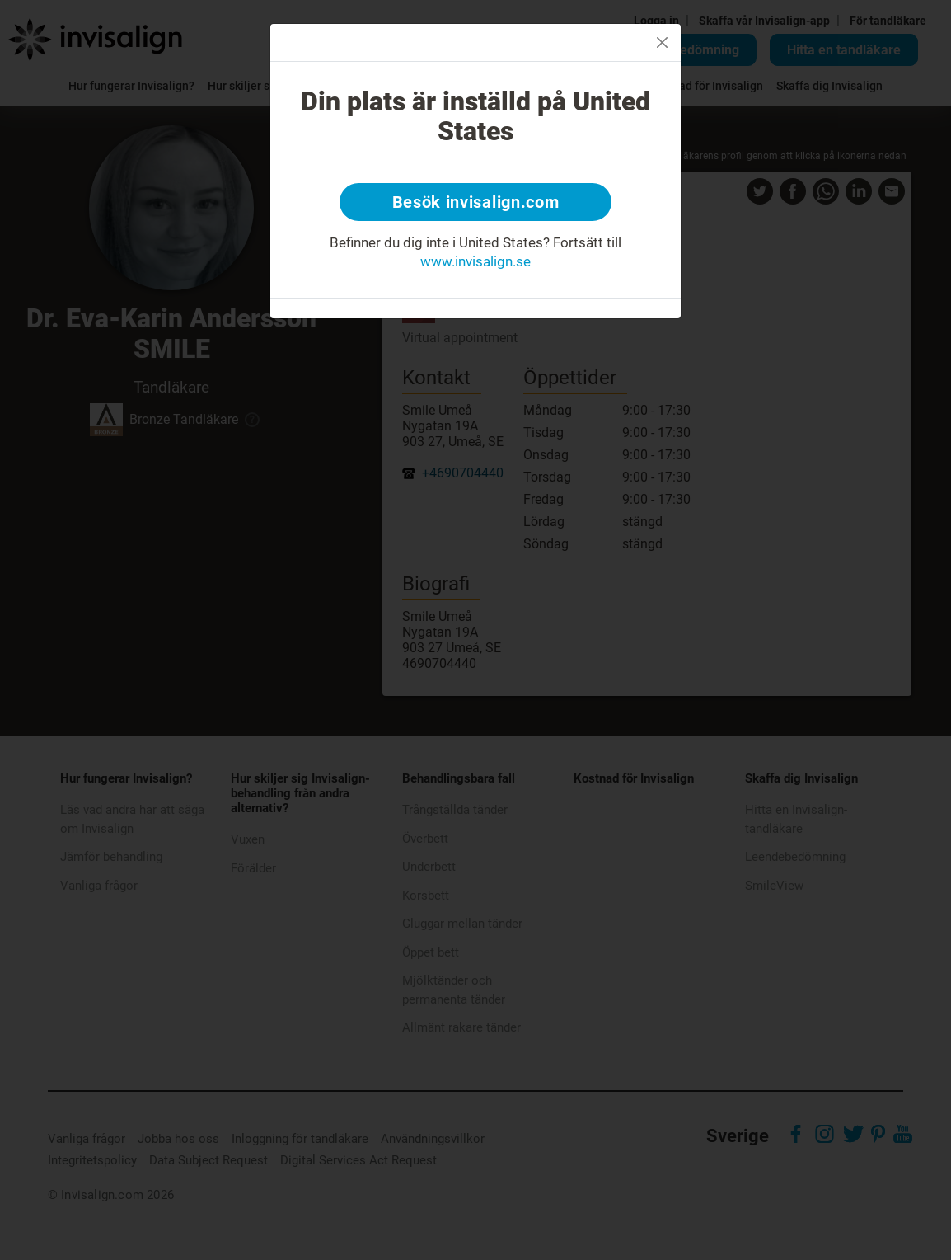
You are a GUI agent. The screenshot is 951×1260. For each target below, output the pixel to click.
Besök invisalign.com (476, 202)
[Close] (662, 42)
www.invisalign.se (475, 261)
